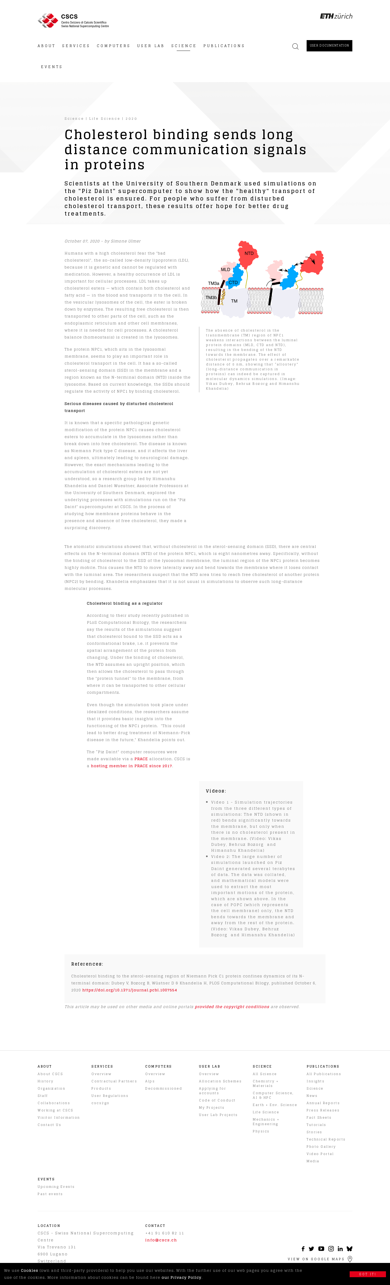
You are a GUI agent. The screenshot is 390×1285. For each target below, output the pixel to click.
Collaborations (54, 1103)
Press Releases (323, 1110)
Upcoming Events (56, 1186)
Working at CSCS (55, 1110)
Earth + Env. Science (275, 1105)
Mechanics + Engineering (266, 1122)
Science (74, 118)
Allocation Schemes (220, 1081)
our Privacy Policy (181, 1277)
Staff (43, 1096)
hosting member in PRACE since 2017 (131, 765)
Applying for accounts (212, 1091)
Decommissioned (163, 1088)
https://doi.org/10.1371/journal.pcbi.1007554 (129, 990)
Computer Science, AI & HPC (273, 1095)
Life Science (104, 118)
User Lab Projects (218, 1115)
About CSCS (50, 1074)
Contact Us (49, 1125)
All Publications (324, 1074)
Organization (51, 1088)
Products (101, 1088)
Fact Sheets (319, 1117)
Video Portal (320, 1154)
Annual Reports (323, 1103)
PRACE (141, 758)
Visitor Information (59, 1117)
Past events (50, 1194)
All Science (265, 1074)
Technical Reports (326, 1139)
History (46, 1081)
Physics (261, 1131)
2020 (131, 118)
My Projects (212, 1107)
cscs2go (100, 1103)
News (312, 1096)
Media (313, 1161)
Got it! (368, 1274)
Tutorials (317, 1125)
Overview (101, 1074)
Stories (314, 1132)
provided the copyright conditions (232, 1006)
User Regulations (110, 1096)
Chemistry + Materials (266, 1083)
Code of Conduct (217, 1100)
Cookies (29, 1270)
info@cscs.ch (161, 1240)
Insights (316, 1081)
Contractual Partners (114, 1081)
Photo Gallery (321, 1146)
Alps (150, 1081)
